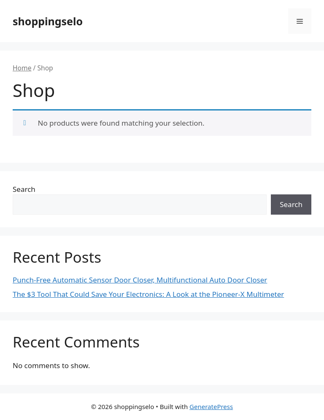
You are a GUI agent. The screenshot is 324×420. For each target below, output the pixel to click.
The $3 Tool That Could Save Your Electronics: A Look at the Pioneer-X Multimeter (148, 294)
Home (22, 68)
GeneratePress (211, 406)
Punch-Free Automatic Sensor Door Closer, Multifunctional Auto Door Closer (140, 280)
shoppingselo (48, 21)
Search (24, 189)
